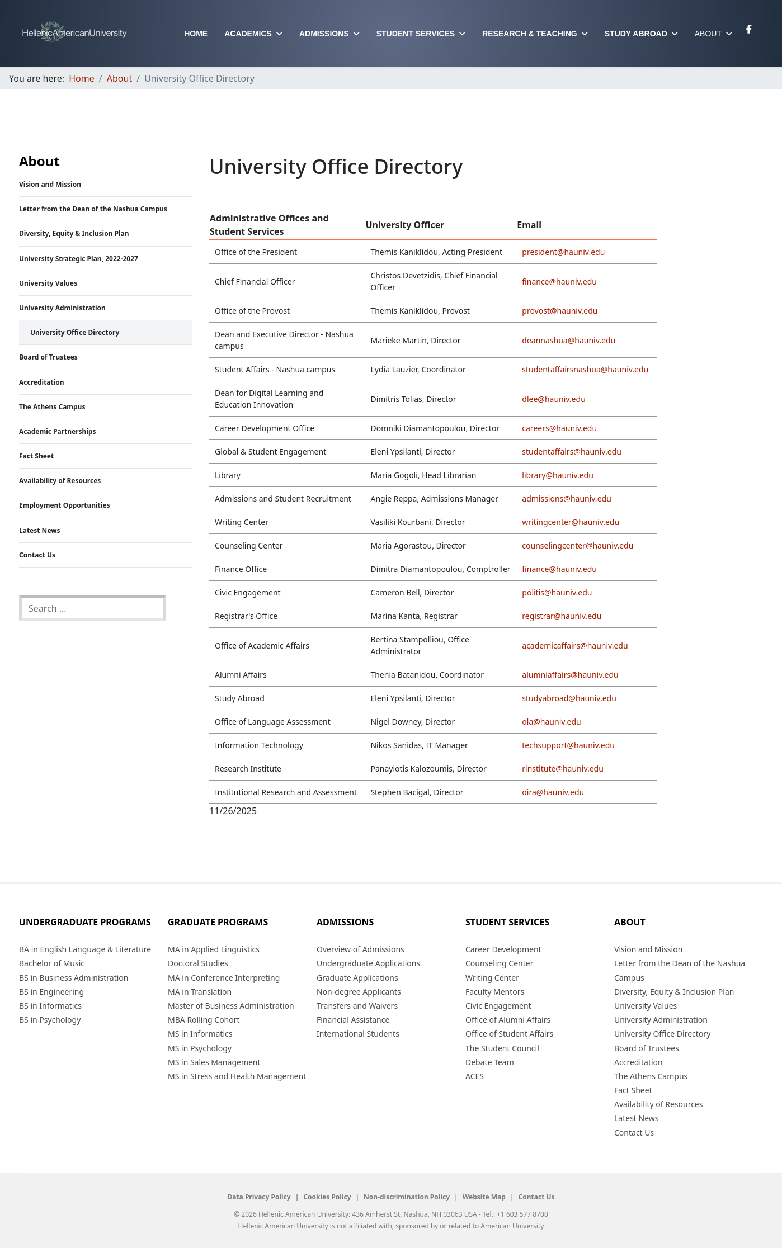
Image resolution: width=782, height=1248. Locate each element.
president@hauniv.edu (563, 252)
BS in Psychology (50, 1019)
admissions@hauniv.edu (566, 498)
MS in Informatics (200, 1033)
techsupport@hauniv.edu (568, 745)
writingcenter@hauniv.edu (570, 522)
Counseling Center (499, 963)
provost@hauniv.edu (559, 310)
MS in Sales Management (214, 1062)
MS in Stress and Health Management (237, 1076)
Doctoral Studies (198, 963)
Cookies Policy (327, 1197)
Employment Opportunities (64, 505)
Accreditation (41, 382)
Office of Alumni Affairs (507, 1019)
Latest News (39, 530)
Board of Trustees (48, 357)
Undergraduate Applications (368, 963)
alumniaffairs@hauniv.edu (570, 674)
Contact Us (37, 555)
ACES (474, 1076)
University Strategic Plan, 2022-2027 (78, 258)
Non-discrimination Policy (407, 1197)
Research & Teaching (529, 33)
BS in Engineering (51, 991)
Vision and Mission (50, 184)
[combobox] (92, 608)
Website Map (484, 1197)
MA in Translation (200, 991)
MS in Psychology (200, 1048)
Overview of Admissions (360, 949)
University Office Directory (74, 332)
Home (196, 33)
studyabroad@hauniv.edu (569, 698)
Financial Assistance (353, 1019)
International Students (358, 1033)
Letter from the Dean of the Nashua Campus (93, 209)
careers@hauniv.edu (559, 428)
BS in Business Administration (73, 977)
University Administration (62, 308)
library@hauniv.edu (557, 475)
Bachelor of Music (51, 963)
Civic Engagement (498, 1005)
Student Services (415, 33)
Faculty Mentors (494, 991)
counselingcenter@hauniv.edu (577, 545)
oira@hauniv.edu (553, 792)
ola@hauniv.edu (551, 721)
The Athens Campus (52, 407)
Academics (248, 33)
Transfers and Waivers (357, 1005)
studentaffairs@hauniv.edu (571, 451)
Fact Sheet (36, 456)
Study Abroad (636, 33)
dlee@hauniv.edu (553, 399)
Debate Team (489, 1062)
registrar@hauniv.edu (561, 616)
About (708, 33)
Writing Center (492, 977)
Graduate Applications (357, 977)
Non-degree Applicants (359, 991)
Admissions (324, 33)
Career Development (503, 949)
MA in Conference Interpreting (224, 977)
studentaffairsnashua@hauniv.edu (585, 369)
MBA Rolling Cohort (204, 1019)
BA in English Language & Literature (85, 949)
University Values (48, 283)
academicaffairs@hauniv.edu (575, 645)
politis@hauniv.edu (557, 592)
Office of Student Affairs (509, 1033)
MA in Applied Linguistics (214, 949)
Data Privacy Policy (258, 1197)
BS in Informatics (50, 1005)
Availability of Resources (60, 480)
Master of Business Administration (231, 1005)
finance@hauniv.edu (559, 281)
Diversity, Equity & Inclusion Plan (74, 233)
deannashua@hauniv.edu (568, 340)
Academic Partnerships (57, 431)
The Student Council (502, 1048)
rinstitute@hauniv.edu (563, 768)
